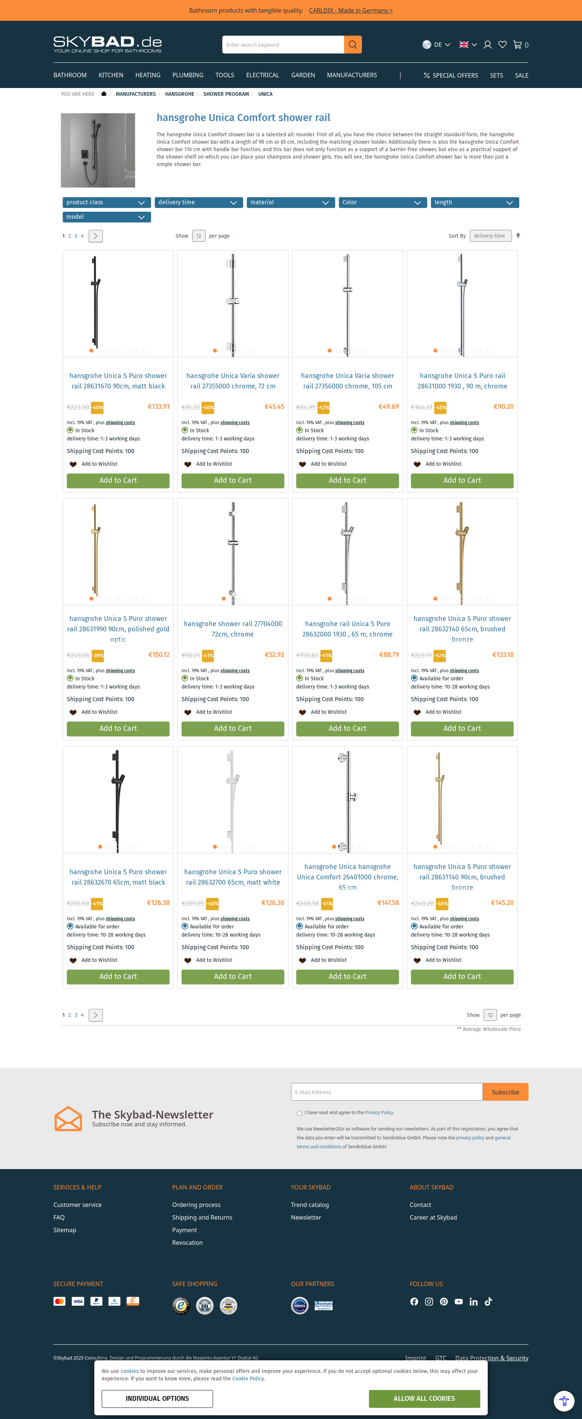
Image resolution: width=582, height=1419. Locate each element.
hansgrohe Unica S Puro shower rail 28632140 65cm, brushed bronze (462, 629)
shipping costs (120, 422)
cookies (130, 1371)
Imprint (415, 1358)
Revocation (187, 1243)
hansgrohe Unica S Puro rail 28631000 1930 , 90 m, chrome (462, 381)
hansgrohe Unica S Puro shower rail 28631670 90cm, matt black (118, 381)
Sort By (457, 236)
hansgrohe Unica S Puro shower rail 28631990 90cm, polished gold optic (118, 629)
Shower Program (227, 94)
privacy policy (470, 1138)
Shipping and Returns (202, 1217)
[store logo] (107, 44)
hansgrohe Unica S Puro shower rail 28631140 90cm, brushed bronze (462, 877)
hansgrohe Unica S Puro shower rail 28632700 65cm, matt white (233, 877)
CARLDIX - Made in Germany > (351, 10)
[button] (436, 44)
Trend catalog (310, 1205)
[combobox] (283, 44)
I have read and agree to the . (349, 1112)
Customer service (77, 1205)
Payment (184, 1230)
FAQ (59, 1217)
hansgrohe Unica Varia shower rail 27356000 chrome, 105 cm (347, 381)
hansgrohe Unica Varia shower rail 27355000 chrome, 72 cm (232, 381)
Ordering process (196, 1205)
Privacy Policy (379, 1112)
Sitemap (64, 1230)
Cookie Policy (248, 1379)
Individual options (157, 1399)
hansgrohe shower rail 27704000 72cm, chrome (233, 629)
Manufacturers (136, 94)
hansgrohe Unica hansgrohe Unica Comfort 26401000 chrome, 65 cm (347, 877)
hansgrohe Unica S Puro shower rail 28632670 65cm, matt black (118, 877)
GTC (440, 1358)
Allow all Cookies (424, 1399)
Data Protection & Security (492, 1358)
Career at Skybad (433, 1217)
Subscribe (505, 1092)
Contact (420, 1205)
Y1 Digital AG (245, 1358)
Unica (265, 94)
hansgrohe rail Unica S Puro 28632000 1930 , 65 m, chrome (348, 629)
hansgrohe (180, 94)
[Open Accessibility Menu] (564, 1401)
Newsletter (306, 1217)
